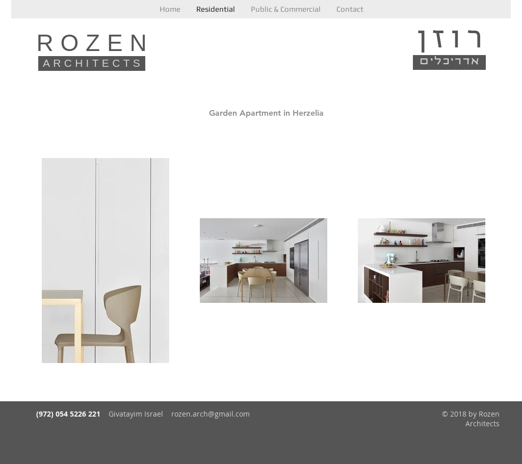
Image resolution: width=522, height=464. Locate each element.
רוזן (451, 36)
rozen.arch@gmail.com (210, 414)
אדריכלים (450, 61)
